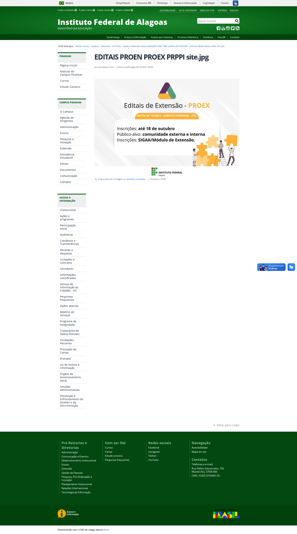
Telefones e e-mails (202, 464)
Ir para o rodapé (124, 10)
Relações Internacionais (75, 488)
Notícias (116, 46)
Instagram (228, 28)
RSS (237, 28)
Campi (108, 451)
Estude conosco (114, 455)
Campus (95, 46)
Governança (113, 37)
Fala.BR (221, 37)
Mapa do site (207, 10)
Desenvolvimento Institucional (79, 460)
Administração (70, 452)
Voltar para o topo (228, 425)
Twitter (233, 28)
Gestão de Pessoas (72, 472)
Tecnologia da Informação (76, 492)
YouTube (223, 28)
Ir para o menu (87, 10)
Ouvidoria (208, 37)
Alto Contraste (188, 10)
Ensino (65, 464)
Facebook (218, 28)
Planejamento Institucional (77, 484)
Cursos (109, 447)
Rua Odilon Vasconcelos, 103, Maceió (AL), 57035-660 (208, 470)
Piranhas (105, 46)
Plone (106, 529)
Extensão (67, 468)
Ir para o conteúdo (67, 10)
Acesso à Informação (135, 37)
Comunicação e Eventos (75, 456)
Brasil (69, 3)
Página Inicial (82, 46)
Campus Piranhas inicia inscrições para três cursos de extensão (155, 46)
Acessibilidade (167, 10)
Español (222, 10)
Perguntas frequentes (117, 460)
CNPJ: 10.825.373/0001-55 (206, 475)
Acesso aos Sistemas (162, 37)
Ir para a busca (105, 10)
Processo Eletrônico (187, 37)
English (234, 10)
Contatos (234, 37)
